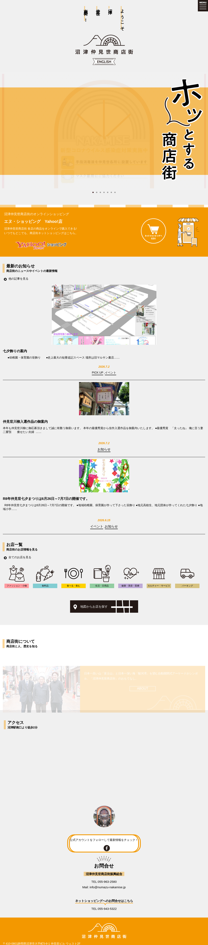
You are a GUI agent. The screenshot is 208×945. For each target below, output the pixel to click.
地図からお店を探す (94, 606)
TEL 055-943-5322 (104, 908)
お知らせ (104, 449)
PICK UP (97, 372)
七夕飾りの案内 (15, 351)
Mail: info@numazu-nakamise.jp (104, 887)
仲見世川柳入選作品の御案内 (25, 422)
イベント (110, 372)
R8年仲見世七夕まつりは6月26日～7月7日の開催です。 (46, 499)
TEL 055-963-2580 (104, 881)
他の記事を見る (18, 278)
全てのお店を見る (20, 557)
